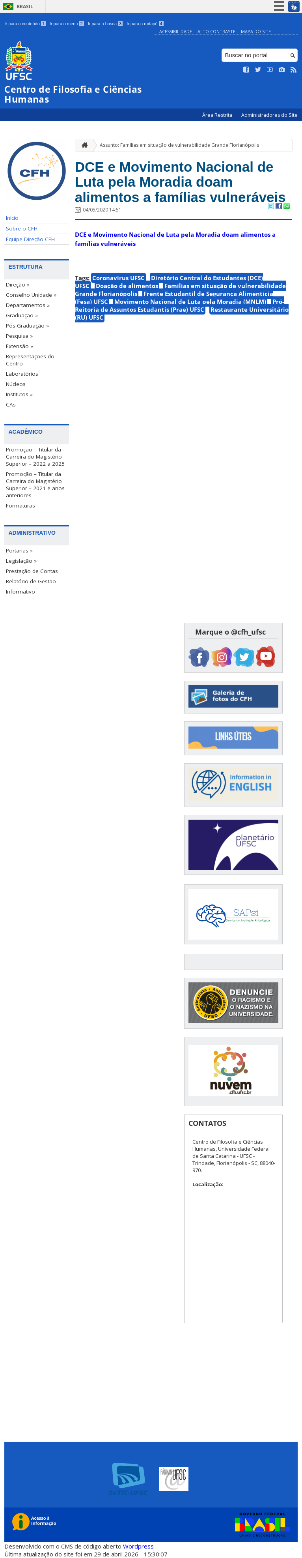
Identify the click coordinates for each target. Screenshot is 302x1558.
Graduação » (22, 315)
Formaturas (20, 505)
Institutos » (19, 394)
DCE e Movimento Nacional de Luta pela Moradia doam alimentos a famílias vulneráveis (180, 182)
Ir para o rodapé (145, 23)
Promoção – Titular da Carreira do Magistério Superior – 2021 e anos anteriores (35, 484)
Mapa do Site (256, 31)
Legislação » (21, 560)
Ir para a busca (105, 23)
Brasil (25, 6)
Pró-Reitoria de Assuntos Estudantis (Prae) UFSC (179, 305)
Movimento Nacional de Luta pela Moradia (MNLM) (190, 301)
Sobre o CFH (21, 228)
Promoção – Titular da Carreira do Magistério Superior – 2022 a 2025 (35, 456)
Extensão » (19, 346)
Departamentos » (28, 305)
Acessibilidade (175, 31)
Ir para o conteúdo (24, 23)
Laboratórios (22, 373)
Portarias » (19, 550)
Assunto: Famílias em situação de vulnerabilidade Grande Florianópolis (179, 145)
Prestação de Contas (32, 571)
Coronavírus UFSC (118, 278)
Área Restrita (217, 115)
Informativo (20, 591)
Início (12, 217)
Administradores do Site (269, 115)
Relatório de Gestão (31, 581)
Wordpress (138, 1546)
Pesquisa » (19, 335)
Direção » (18, 284)
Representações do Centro (30, 360)
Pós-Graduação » (27, 325)
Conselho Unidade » (31, 294)
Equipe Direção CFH (30, 239)
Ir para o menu (67, 23)
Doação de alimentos (127, 286)
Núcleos (16, 384)
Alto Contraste (216, 31)
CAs (11, 404)
